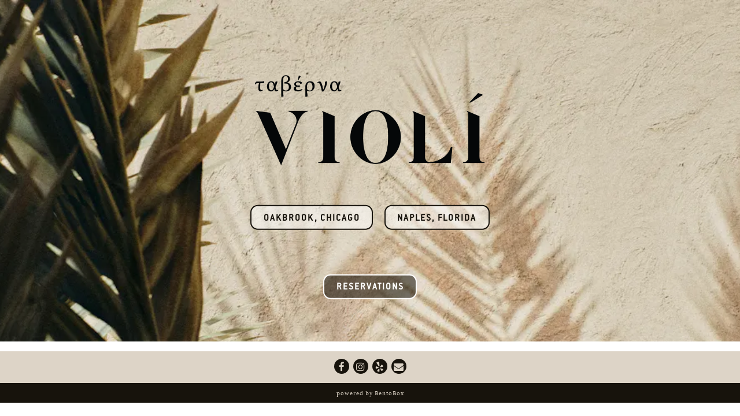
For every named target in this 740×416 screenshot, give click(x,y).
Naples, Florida (436, 218)
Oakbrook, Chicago (312, 218)
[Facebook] (341, 366)
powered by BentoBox (370, 392)
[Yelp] (379, 366)
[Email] (398, 366)
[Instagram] (360, 366)
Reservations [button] (370, 287)
